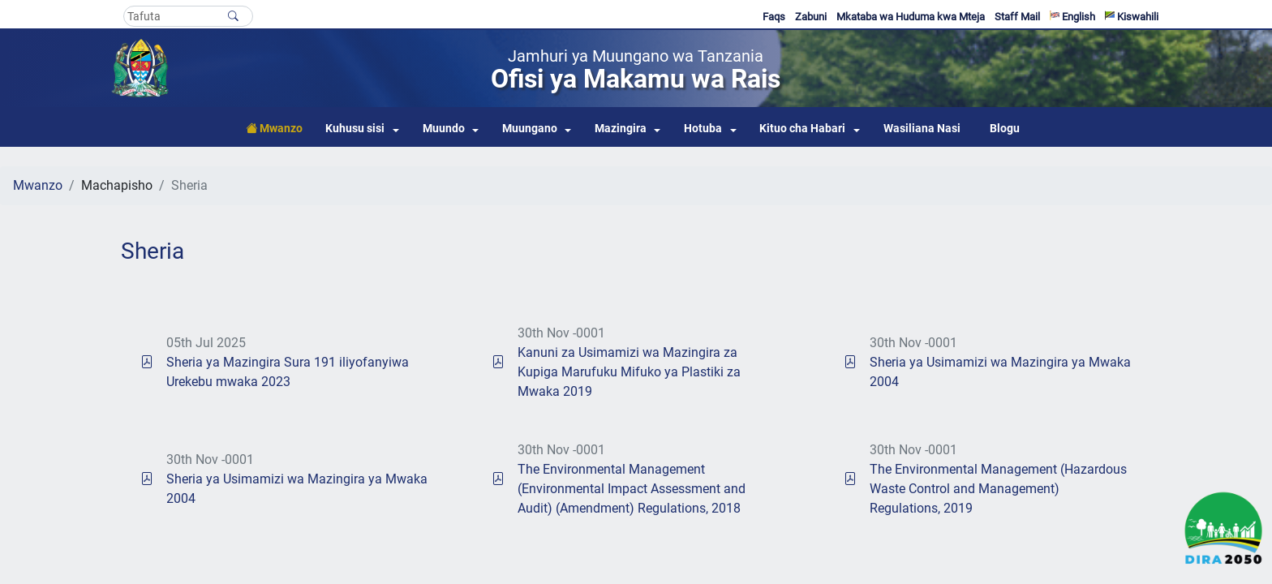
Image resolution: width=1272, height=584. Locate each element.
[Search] (188, 16)
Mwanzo (37, 185)
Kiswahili (1131, 17)
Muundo (444, 128)
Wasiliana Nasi (921, 128)
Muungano (529, 128)
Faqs (774, 17)
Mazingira (621, 128)
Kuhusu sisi (355, 128)
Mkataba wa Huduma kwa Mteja (910, 17)
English (1072, 17)
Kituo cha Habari (802, 128)
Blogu (1005, 128)
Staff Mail (1017, 17)
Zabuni (811, 17)
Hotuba (703, 128)
